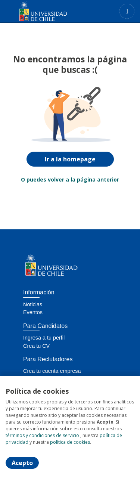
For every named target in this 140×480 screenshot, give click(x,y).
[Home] (32, 11)
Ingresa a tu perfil (44, 338)
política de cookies (70, 442)
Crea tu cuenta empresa (52, 371)
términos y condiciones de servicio (42, 435)
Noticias (32, 304)
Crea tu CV (36, 346)
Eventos (33, 312)
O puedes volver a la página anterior (70, 179)
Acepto (22, 463)
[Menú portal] (126, 11)
